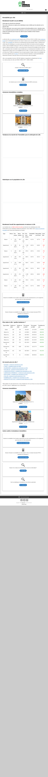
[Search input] (36, 9)
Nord (40, 58)
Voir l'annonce (23, 110)
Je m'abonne (24, 36)
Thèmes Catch (24, 504)
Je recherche (23, 485)
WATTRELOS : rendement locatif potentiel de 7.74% (15, 369)
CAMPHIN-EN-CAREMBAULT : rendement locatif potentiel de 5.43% (19, 372)
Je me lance (23, 470)
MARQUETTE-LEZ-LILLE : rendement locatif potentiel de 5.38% (18, 379)
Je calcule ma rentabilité (23, 302)
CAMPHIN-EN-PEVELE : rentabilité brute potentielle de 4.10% (18, 371)
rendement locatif (15, 39)
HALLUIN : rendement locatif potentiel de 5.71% (14, 376)
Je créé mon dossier (23, 316)
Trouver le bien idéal (23, 70)
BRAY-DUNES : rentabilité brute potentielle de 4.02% (16, 374)
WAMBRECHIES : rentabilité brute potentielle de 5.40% (16, 377)
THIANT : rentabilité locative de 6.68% (12, 366)
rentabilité (10, 42)
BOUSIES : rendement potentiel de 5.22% (13, 364)
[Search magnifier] (46, 9)
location (16, 53)
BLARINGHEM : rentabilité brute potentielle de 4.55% (16, 368)
